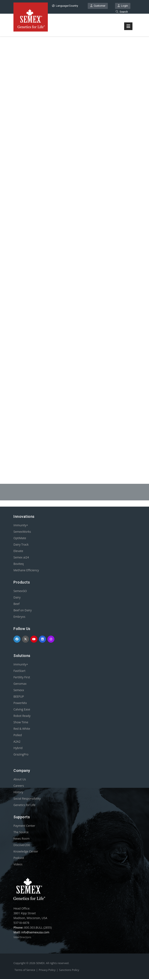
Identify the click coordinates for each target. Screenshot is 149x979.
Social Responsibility (27, 798)
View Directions (22, 937)
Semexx (18, 690)
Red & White (21, 729)
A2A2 (16, 741)
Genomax (19, 684)
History (18, 792)
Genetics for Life (24, 805)
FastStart (19, 671)
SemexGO (20, 591)
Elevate (18, 551)
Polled (17, 735)
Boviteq (18, 564)
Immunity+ (20, 525)
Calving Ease (21, 709)
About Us (19, 779)
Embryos (19, 617)
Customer (97, 5)
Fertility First (21, 677)
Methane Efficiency (26, 570)
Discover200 (21, 845)
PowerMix (20, 703)
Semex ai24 (21, 557)
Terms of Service (24, 970)
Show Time (20, 722)
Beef (16, 604)
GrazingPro (21, 754)
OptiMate (19, 538)
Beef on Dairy (22, 610)
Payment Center (24, 826)
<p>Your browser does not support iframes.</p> (74, 250)
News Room (21, 838)
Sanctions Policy (69, 970)
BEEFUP (18, 696)
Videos (17, 864)
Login (123, 5)
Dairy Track (21, 544)
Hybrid (18, 748)
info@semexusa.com (35, 932)
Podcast (18, 858)
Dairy (16, 597)
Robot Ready (22, 716)
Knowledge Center (25, 851)
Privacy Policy (47, 970)
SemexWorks (22, 532)
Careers (18, 786)
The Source (21, 832)
